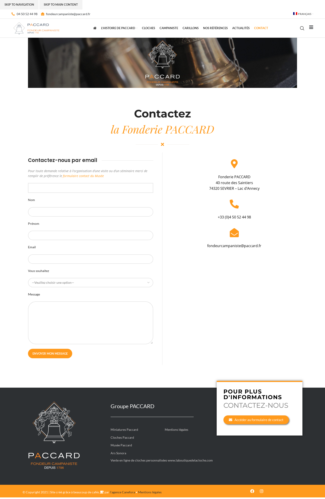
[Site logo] (36, 28)
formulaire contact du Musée (83, 177)
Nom (31, 201)
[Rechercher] (302, 28)
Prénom (33, 225)
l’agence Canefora (122, 494)
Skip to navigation (19, 4)
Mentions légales (150, 494)
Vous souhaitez (38, 272)
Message (34, 296)
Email (32, 249)
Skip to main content (61, 4)
